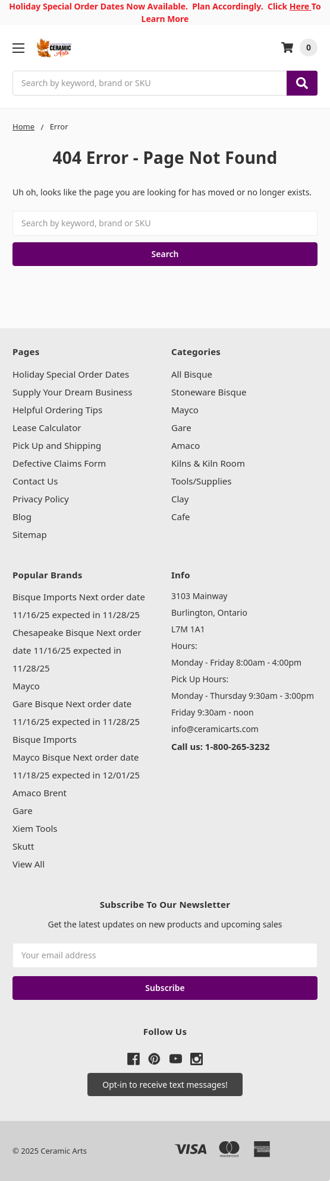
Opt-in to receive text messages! (164, 1084)
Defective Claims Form (59, 463)
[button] (164, 1084)
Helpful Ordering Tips (57, 410)
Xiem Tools (35, 828)
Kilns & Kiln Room (208, 463)
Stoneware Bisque (208, 392)
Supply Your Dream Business (72, 392)
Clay (179, 499)
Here (301, 6)
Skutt (23, 846)
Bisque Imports (44, 739)
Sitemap (29, 534)
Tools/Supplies (201, 481)
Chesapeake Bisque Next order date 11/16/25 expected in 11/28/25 (77, 650)
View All (28, 864)
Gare (181, 427)
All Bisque (191, 374)
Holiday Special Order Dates (70, 374)
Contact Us (35, 481)
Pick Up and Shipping (56, 445)
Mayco (185, 410)
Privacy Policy (40, 499)
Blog (22, 517)
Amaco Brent (39, 793)
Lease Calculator (46, 427)
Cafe (180, 517)
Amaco (185, 445)
